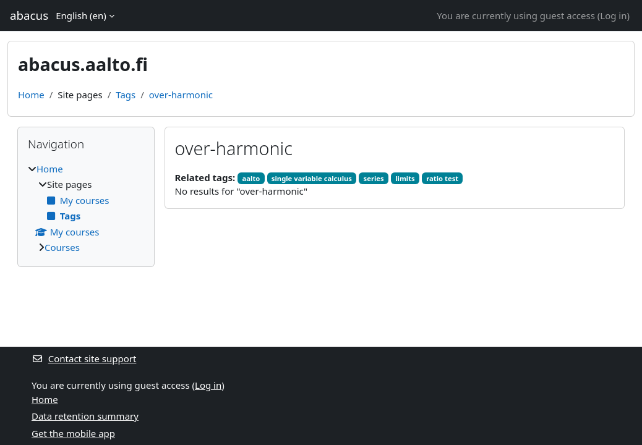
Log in (613, 15)
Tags (125, 94)
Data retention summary (85, 416)
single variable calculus (312, 178)
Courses (62, 247)
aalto (251, 178)
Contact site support (84, 358)
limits (405, 178)
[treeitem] (86, 208)
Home (31, 94)
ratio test (442, 178)
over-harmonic (181, 94)
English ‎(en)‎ (81, 15)
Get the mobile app (73, 433)
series (374, 178)
